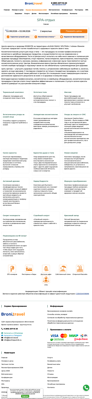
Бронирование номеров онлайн (60, 311)
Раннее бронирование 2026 (36, 10)
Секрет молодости (11, 216)
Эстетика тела (40, 92)
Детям (34, 13)
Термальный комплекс (13, 92)
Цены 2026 (5, 371)
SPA (86, 10)
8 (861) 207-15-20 (59, 3)
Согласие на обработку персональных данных (65, 317)
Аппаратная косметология (46, 115)
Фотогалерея (44, 13)
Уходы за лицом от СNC (75, 115)
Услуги (27, 13)
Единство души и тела (44, 153)
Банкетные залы (53, 364)
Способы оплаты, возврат (57, 314)
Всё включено (54, 10)
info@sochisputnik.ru (11, 340)
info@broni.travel (9, 338)
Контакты (73, 13)
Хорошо (25, 396)
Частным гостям (7, 364)
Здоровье (18, 13)
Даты (7, 30)
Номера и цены (18, 10)
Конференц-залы (54, 361)
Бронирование (53, 381)
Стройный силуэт (42, 216)
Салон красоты (10, 153)
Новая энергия (71, 153)
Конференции (67, 10)
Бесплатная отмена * (46, 37)
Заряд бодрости (41, 181)
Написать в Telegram (11, 335)
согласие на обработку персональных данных (27, 393)
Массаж (67, 92)
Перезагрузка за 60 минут (15, 236)
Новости (50, 371)
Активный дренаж (11, 181)
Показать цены (74, 31)
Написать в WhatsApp (12, 333)
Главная (7, 10)
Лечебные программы (59, 13)
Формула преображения (75, 181)
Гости (35, 30)
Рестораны (79, 10)
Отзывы (50, 374)
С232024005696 (82, 294)
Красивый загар (71, 216)
